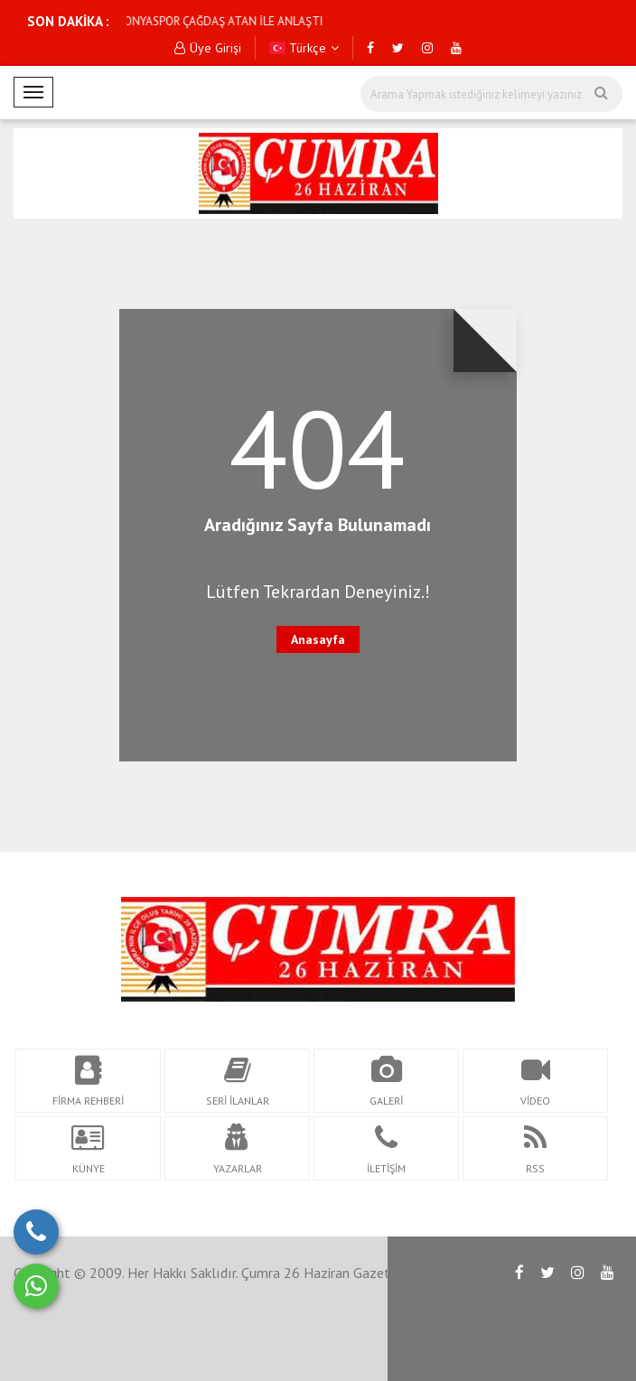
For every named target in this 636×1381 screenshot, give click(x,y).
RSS (516, 1345)
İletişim (572, 1345)
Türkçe (304, 48)
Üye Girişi (207, 48)
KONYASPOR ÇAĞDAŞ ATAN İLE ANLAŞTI (156, 21)
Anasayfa (318, 639)
